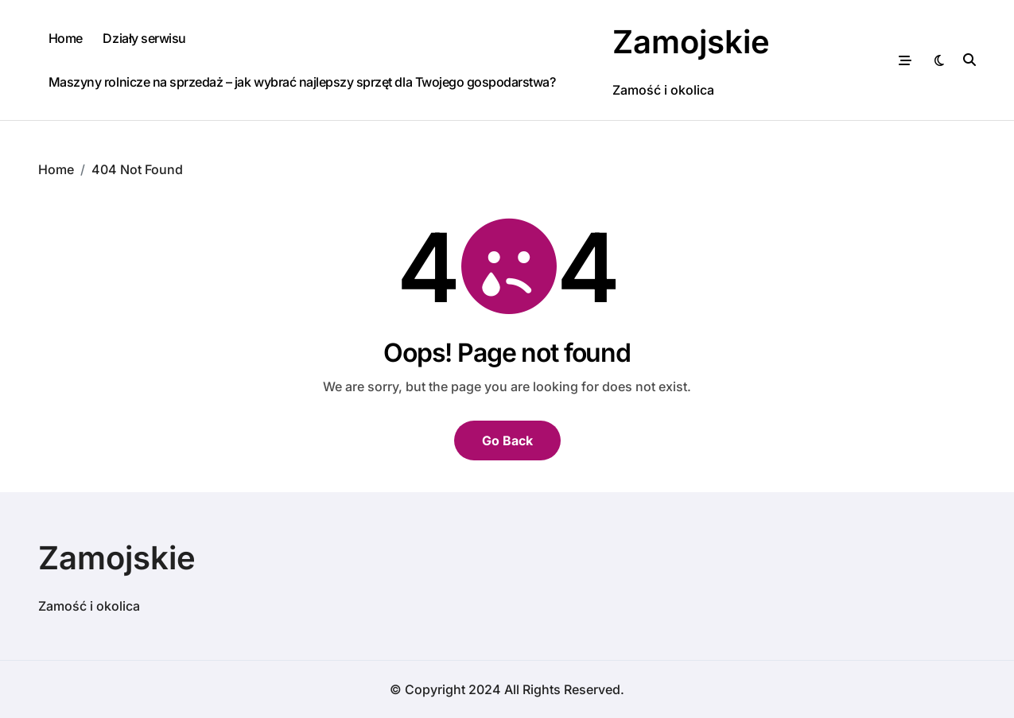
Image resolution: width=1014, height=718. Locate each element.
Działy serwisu (144, 38)
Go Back (507, 440)
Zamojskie (691, 41)
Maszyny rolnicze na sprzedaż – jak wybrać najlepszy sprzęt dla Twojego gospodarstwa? (302, 82)
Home (66, 38)
